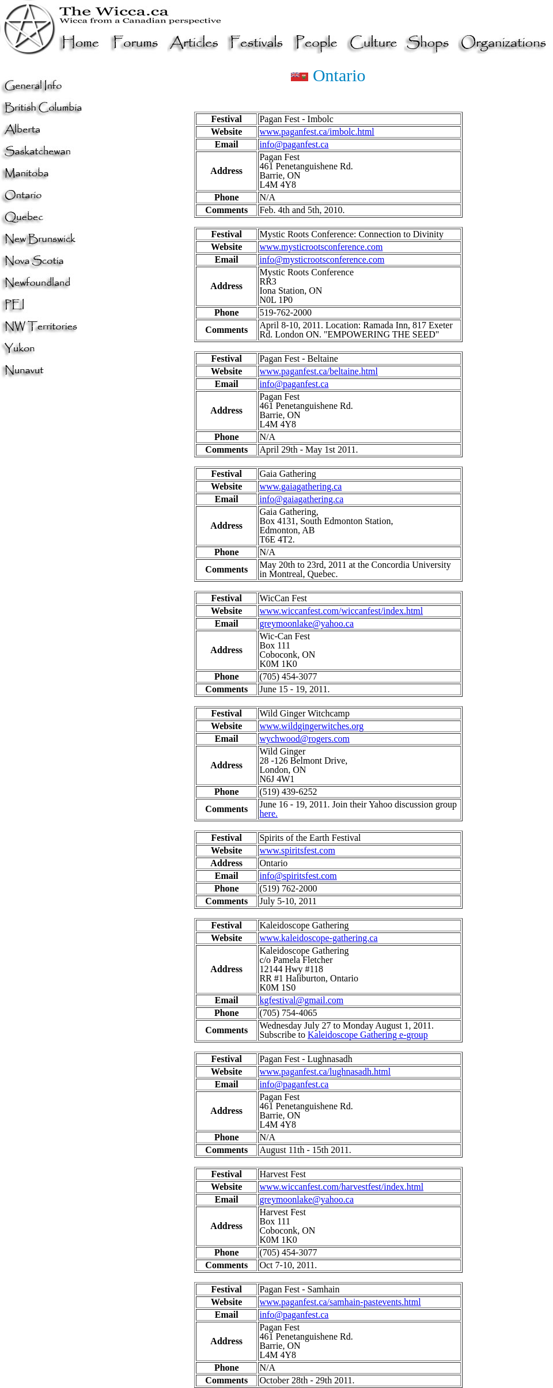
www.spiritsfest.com (297, 850)
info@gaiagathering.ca (301, 499)
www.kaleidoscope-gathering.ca (318, 938)
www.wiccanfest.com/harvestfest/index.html (341, 1187)
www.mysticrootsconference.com (320, 247)
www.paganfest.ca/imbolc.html (316, 131)
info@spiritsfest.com (297, 876)
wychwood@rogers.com (304, 739)
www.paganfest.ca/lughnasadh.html (325, 1071)
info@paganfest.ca (293, 144)
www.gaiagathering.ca (300, 486)
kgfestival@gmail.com (301, 1000)
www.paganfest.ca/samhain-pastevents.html (340, 1302)
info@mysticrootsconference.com (321, 259)
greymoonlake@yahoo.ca (306, 623)
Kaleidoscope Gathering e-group (368, 1035)
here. (268, 813)
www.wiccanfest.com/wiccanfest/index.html (341, 611)
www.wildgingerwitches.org (311, 726)
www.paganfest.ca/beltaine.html (318, 371)
